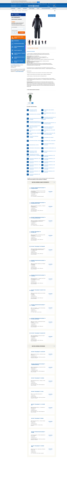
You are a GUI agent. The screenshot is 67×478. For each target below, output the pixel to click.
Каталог (19, 8)
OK (38, 2)
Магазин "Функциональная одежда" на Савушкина (38, 275)
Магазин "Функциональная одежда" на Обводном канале (38, 188)
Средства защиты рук (18, 50)
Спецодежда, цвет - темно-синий (49, 140)
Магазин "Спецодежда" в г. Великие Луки (37, 446)
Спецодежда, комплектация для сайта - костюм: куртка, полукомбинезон (33, 126)
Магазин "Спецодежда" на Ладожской (38, 333)
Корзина (54, 6)
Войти (50, 6)
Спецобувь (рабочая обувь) (19, 43)
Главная (13, 10)
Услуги (38, 8)
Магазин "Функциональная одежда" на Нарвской (38, 261)
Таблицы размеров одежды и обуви (52, 16)
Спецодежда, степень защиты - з (35, 147)
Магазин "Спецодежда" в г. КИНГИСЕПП (38, 351)
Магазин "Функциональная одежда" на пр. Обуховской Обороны (38, 217)
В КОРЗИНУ (21, 32)
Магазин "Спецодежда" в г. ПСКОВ (37, 391)
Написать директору (52, 3)
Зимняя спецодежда (24, 10)
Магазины (25, 8)
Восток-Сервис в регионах (38, 346)
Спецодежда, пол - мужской (48, 137)
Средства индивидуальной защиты (19, 47)
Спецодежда (19, 10)
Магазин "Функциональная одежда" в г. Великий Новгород (38, 364)
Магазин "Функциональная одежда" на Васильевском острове (38, 203)
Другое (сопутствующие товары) (18, 61)
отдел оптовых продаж (19, 71)
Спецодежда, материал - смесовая (35, 140)
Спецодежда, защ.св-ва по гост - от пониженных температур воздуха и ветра (34, 122)
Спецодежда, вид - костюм (34, 144)
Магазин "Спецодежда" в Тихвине (37, 418)
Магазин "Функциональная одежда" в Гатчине (38, 432)
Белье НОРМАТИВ (30, 93)
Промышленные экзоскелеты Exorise (19, 58)
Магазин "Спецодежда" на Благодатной (36, 232)
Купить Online (31, 8)
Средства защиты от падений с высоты (19, 54)
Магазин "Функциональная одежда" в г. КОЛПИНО (38, 305)
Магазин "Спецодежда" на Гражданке (38, 246)
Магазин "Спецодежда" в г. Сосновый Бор (38, 404)
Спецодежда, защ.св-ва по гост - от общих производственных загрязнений (48, 118)
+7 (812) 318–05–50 (20, 3)
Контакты (54, 8)
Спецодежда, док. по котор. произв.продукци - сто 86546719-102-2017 (34, 155)
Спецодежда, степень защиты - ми (50, 147)
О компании (13, 8)
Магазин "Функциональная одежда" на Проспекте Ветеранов (38, 318)
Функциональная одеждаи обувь (18, 37)
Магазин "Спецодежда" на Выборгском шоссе (38, 290)
